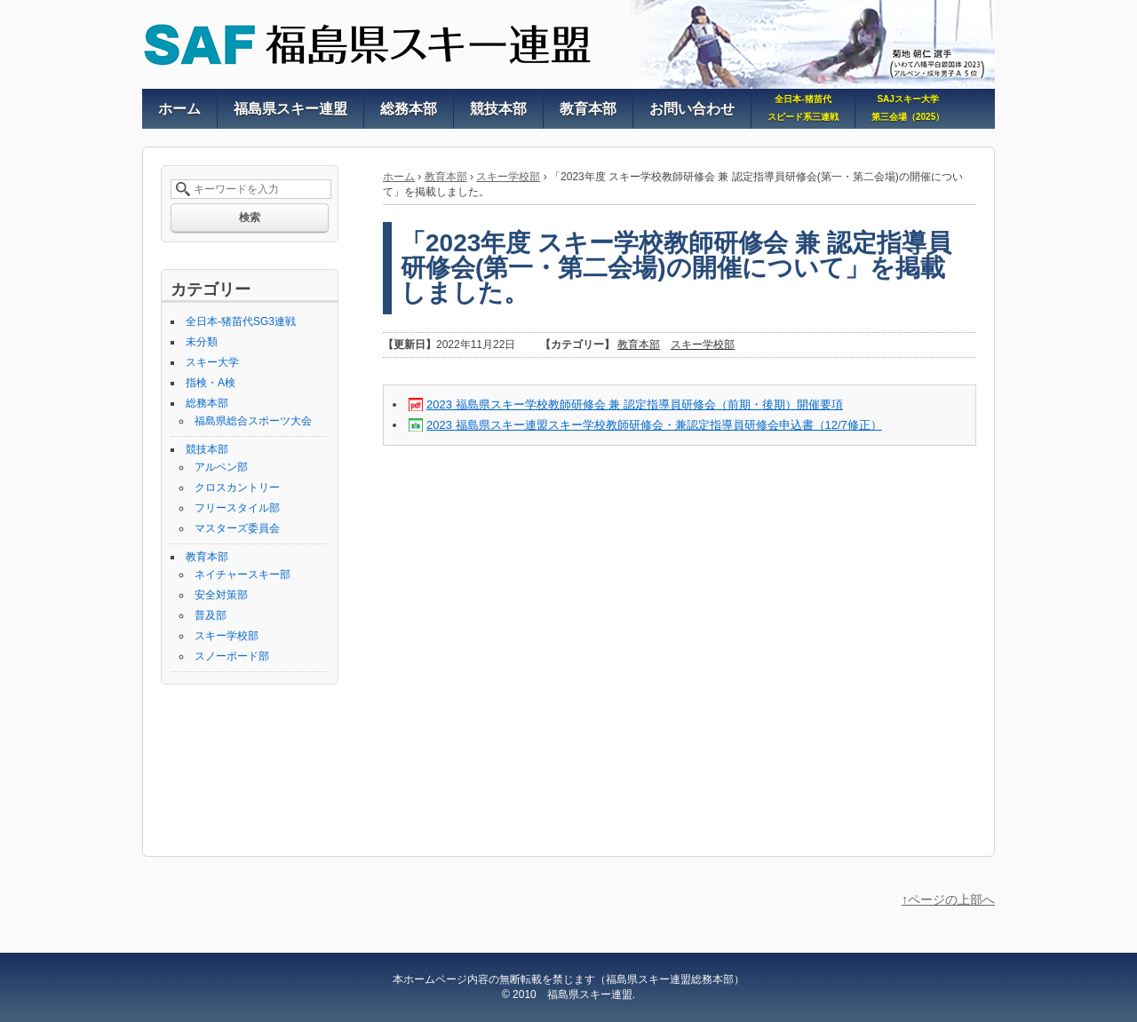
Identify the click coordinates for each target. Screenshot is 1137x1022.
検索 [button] (249, 217)
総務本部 (207, 403)
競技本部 (207, 449)
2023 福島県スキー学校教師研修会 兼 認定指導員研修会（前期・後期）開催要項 (634, 404)
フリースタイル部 (237, 508)
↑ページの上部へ (948, 899)
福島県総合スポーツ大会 (253, 421)
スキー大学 (212, 362)
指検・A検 (210, 382)
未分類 (202, 342)
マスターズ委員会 (237, 528)
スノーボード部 (232, 656)
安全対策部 (221, 595)
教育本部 (446, 176)
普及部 (211, 615)
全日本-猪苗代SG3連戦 (241, 321)
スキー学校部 (508, 176)
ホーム (399, 176)
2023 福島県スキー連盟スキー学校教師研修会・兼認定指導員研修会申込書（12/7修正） (654, 425)
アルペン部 (221, 467)
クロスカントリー (237, 487)
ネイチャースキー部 (242, 574)
